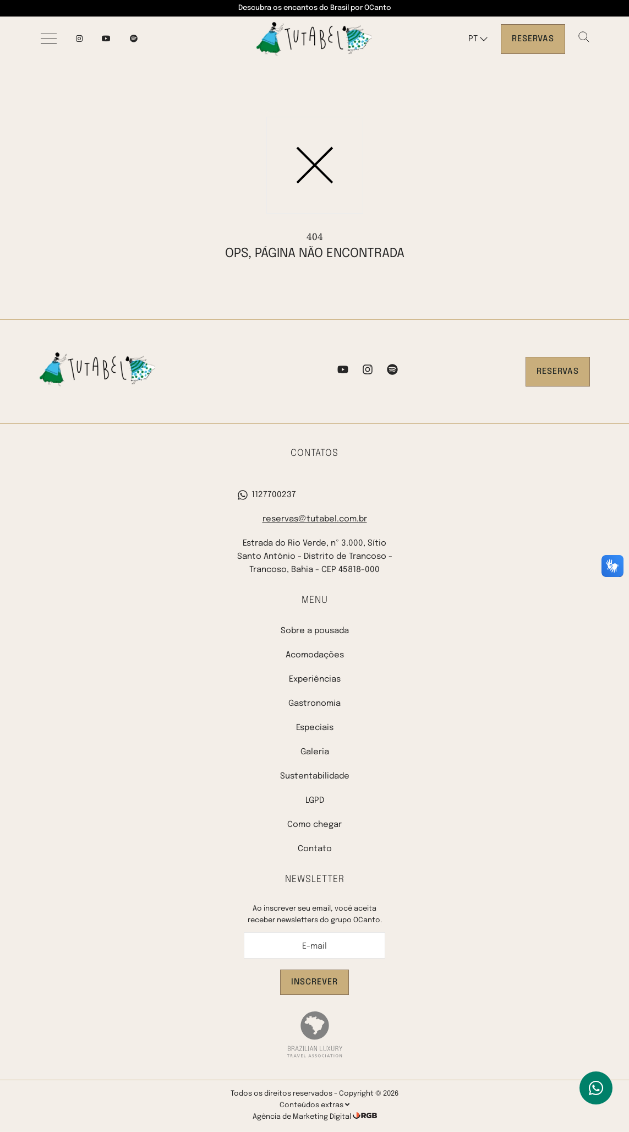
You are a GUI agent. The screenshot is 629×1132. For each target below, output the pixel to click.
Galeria (314, 752)
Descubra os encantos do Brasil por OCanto (314, 8)
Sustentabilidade (314, 776)
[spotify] (134, 39)
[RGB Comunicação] (365, 1116)
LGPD (314, 800)
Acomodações (315, 655)
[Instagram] (79, 39)
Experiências (315, 679)
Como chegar (314, 824)
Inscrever (314, 982)
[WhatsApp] (595, 1087)
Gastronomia (314, 703)
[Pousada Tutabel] (314, 39)
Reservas (533, 39)
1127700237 (266, 494)
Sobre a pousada (315, 631)
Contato (315, 849)
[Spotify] (392, 371)
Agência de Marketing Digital (303, 1116)
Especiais (314, 727)
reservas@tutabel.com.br (314, 519)
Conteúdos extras (314, 1105)
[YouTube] (106, 39)
